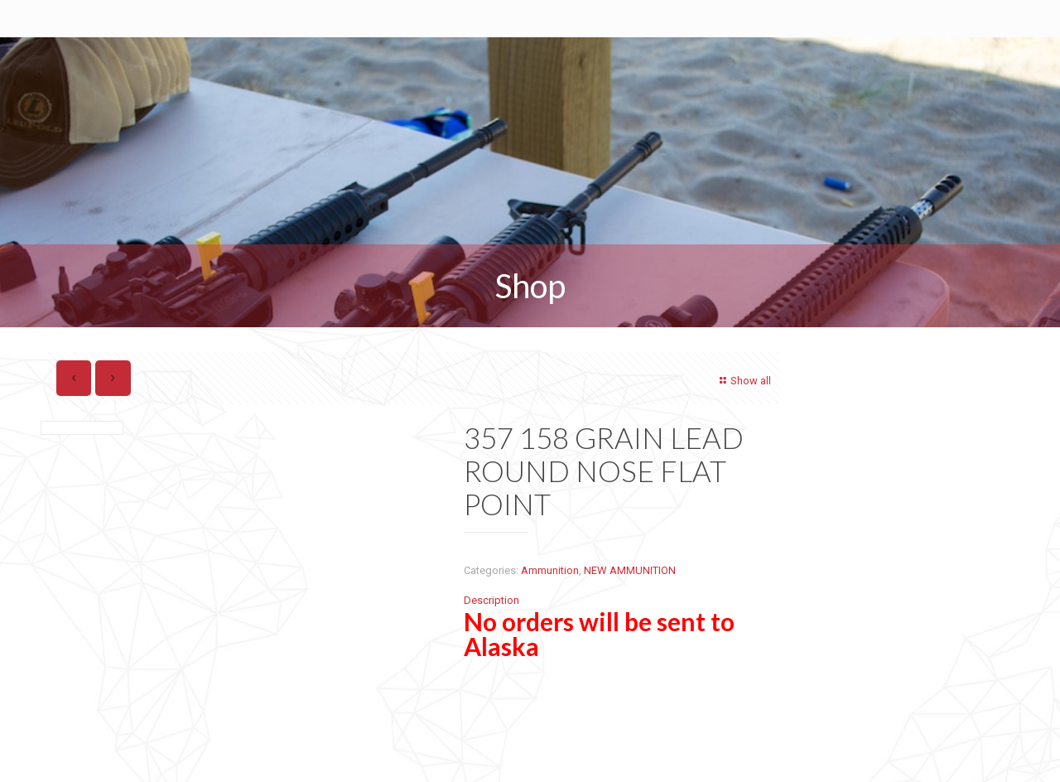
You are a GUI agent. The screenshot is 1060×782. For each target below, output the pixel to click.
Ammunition (550, 570)
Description (491, 600)
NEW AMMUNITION (630, 570)
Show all (743, 380)
